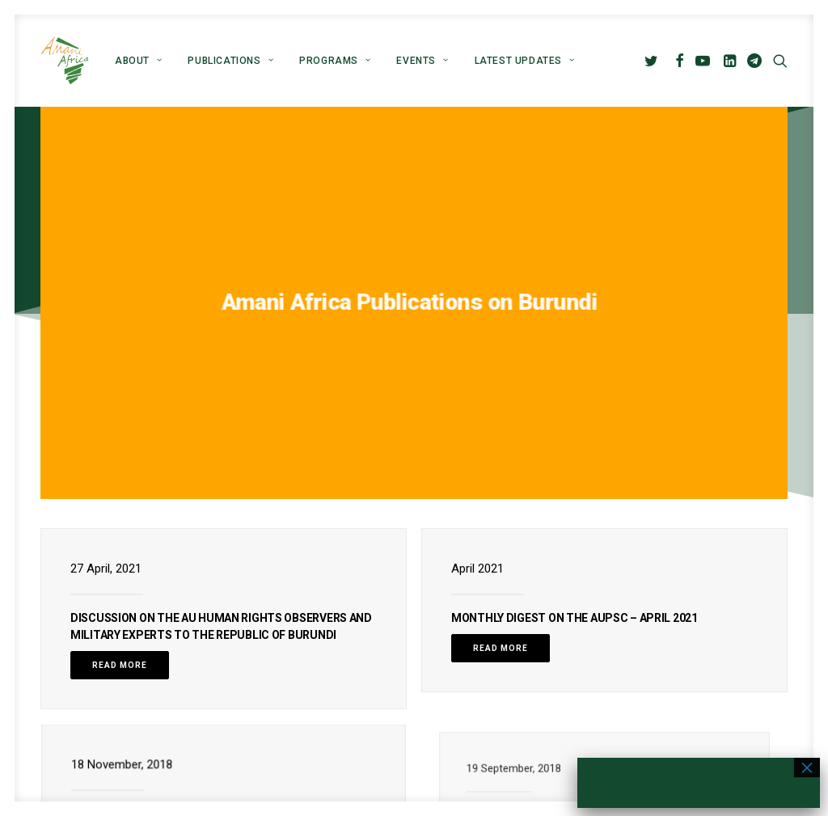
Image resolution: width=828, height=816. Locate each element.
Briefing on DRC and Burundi (184, 694)
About (138, 60)
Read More (119, 548)
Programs (334, 60)
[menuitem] (138, 61)
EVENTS (422, 60)
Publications (230, 60)
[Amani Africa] (64, 60)
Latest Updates (525, 60)
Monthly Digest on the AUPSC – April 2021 (574, 501)
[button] (654, 61)
